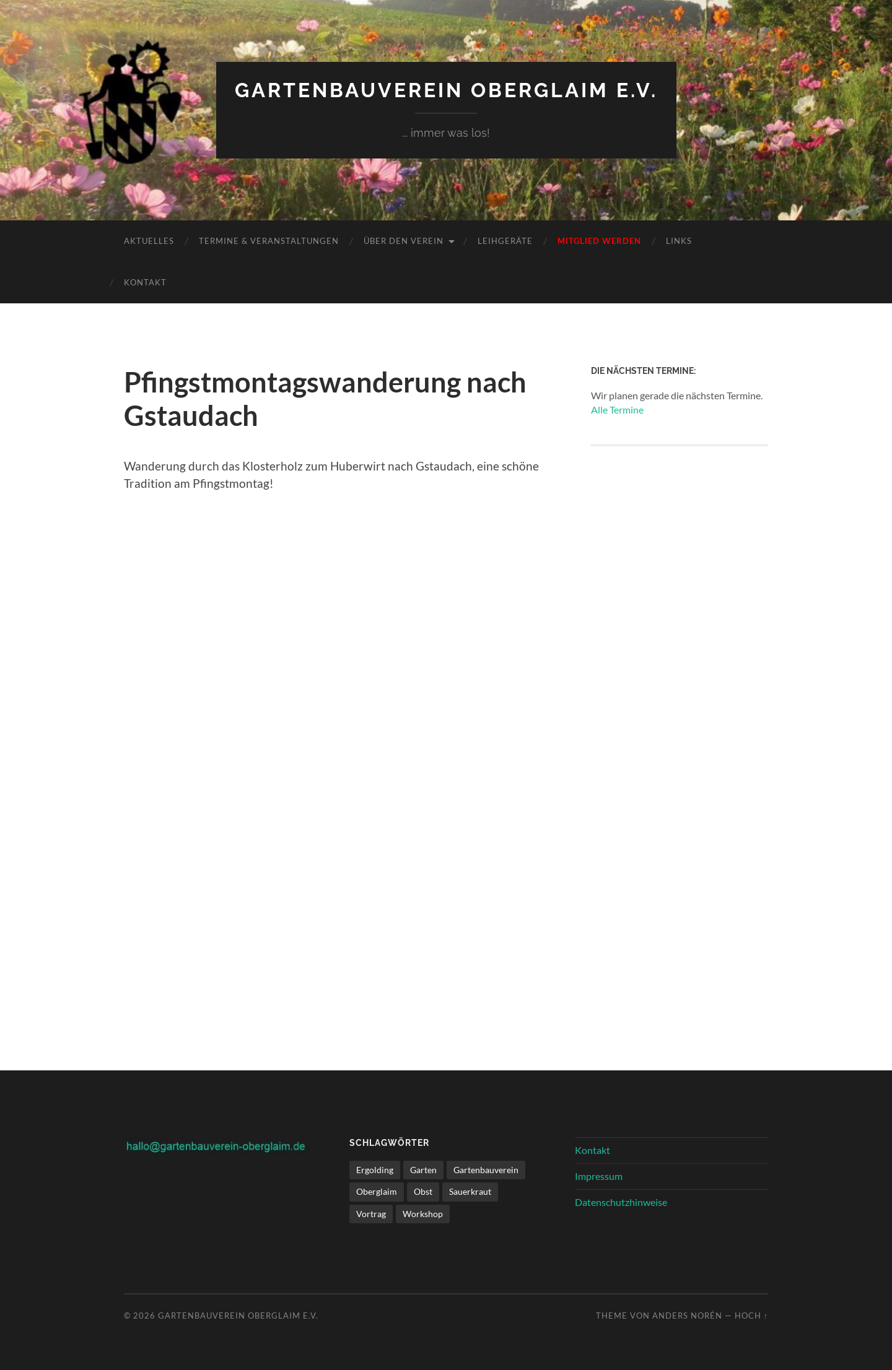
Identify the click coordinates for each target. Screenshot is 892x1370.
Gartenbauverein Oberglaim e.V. (446, 90)
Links (679, 241)
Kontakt (145, 282)
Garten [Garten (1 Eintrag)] (423, 1169)
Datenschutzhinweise (621, 1202)
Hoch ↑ (751, 1315)
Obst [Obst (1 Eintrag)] (423, 1191)
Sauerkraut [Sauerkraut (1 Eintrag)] (470, 1191)
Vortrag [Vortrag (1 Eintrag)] (371, 1213)
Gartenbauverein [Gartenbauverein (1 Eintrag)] (485, 1169)
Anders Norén (687, 1315)
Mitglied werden (599, 241)
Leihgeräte (505, 241)
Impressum (599, 1176)
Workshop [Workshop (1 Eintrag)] (423, 1213)
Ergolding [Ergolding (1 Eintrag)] (374, 1169)
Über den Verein (404, 241)
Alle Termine (617, 409)
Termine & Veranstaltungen (269, 241)
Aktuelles (149, 241)
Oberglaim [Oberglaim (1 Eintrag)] (376, 1191)
